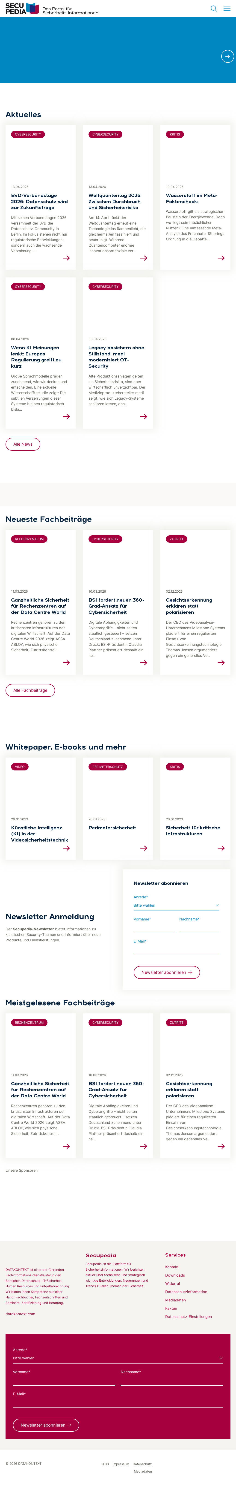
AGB (105, 1464)
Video (20, 767)
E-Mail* (140, 941)
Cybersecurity (28, 134)
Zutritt (176, 539)
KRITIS (175, 134)
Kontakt (172, 1267)
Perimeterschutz (107, 767)
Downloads (175, 1275)
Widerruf (172, 1283)
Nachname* (189, 919)
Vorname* (142, 919)
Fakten (171, 1308)
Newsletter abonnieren (164, 972)
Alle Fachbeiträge (30, 690)
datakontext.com (20, 1314)
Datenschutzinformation (186, 1291)
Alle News (22, 444)
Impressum (120, 1464)
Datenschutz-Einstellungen (188, 1316)
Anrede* (141, 897)
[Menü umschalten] (227, 8)
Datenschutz (142, 1464)
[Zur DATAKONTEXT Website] (38, 1255)
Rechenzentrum (29, 539)
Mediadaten (175, 1300)
